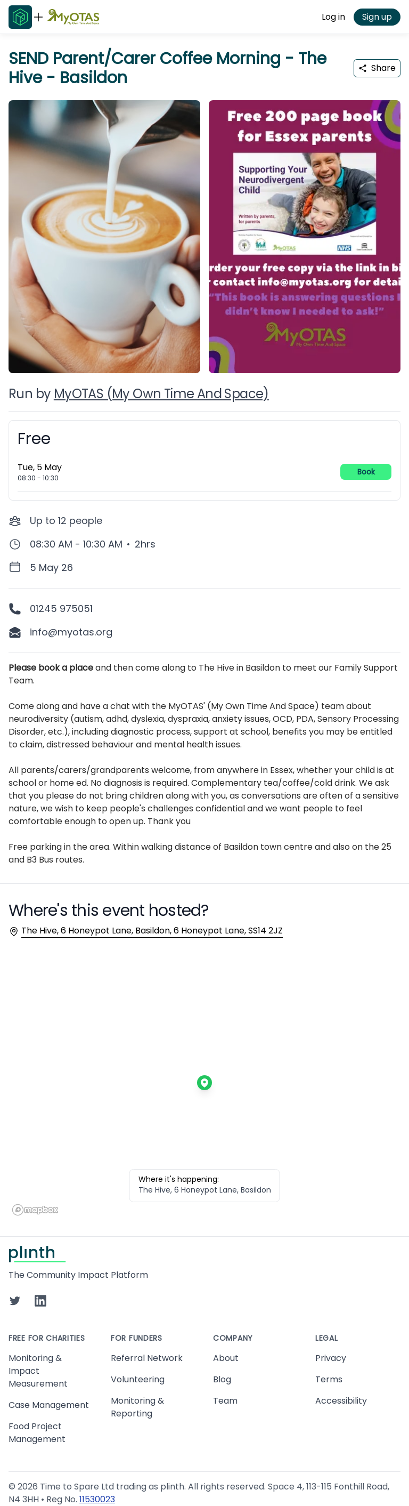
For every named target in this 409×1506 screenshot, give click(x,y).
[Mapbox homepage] (35, 1210)
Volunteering (138, 1379)
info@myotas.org (71, 632)
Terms (328, 1379)
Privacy (330, 1358)
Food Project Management (37, 1432)
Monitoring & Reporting (137, 1407)
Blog (222, 1379)
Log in (333, 17)
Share (377, 68)
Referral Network (147, 1358)
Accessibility (341, 1401)
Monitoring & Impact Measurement (38, 1371)
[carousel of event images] (204, 230)
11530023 (97, 1499)
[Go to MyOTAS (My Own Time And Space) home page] (73, 17)
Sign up (377, 17)
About (226, 1358)
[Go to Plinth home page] (20, 17)
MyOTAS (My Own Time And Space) (161, 393)
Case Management (49, 1405)
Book (366, 471)
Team (225, 1401)
